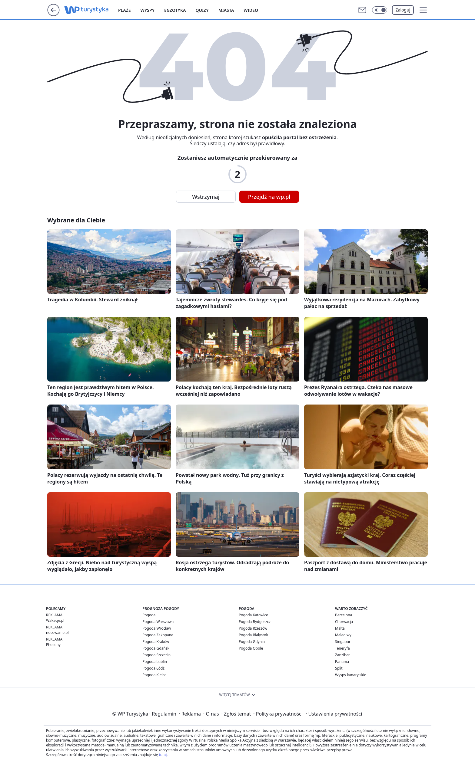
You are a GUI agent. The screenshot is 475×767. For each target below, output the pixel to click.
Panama (342, 661)
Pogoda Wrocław (156, 628)
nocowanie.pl (57, 632)
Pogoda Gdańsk (155, 648)
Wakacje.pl (55, 620)
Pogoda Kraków (155, 641)
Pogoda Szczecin (156, 654)
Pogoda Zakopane (157, 635)
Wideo (251, 10)
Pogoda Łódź (153, 668)
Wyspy (148, 10)
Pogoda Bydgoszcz (255, 621)
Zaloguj (403, 10)
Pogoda (148, 615)
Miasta (226, 10)
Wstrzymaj (205, 196)
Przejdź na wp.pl (269, 196)
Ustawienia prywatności (334, 713)
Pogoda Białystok (253, 635)
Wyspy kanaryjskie (350, 674)
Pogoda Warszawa (158, 621)
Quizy (201, 10)
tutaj (163, 754)
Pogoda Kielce (154, 674)
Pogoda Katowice (253, 615)
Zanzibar (342, 654)
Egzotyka (175, 10)
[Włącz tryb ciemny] (379, 10)
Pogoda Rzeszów (253, 628)
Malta (340, 628)
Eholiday (53, 644)
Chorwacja (344, 621)
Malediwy (343, 635)
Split (339, 668)
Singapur (342, 641)
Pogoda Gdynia (252, 641)
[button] (423, 10)
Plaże (124, 10)
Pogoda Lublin (154, 661)
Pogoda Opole (251, 648)
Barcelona (343, 615)
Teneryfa (342, 648)
